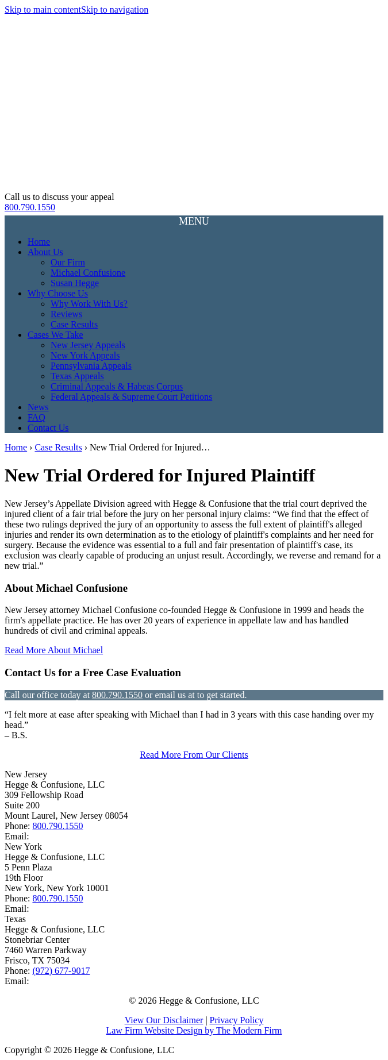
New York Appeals (85, 355)
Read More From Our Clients (194, 755)
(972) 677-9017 (61, 971)
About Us (45, 252)
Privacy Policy (237, 1020)
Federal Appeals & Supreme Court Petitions (131, 397)
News (38, 407)
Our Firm (68, 262)
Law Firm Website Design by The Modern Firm (194, 1030)
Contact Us (48, 428)
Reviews (66, 314)
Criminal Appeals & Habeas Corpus (117, 386)
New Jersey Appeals (88, 345)
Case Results (74, 324)
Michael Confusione (88, 272)
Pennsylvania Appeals (91, 366)
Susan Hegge (75, 283)
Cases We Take (55, 335)
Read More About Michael (54, 650)
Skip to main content (43, 9)
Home (39, 241)
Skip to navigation (114, 9)
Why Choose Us (58, 293)
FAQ (36, 417)
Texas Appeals (77, 376)
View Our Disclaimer (164, 1020)
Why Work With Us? (89, 304)
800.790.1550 (30, 207)
